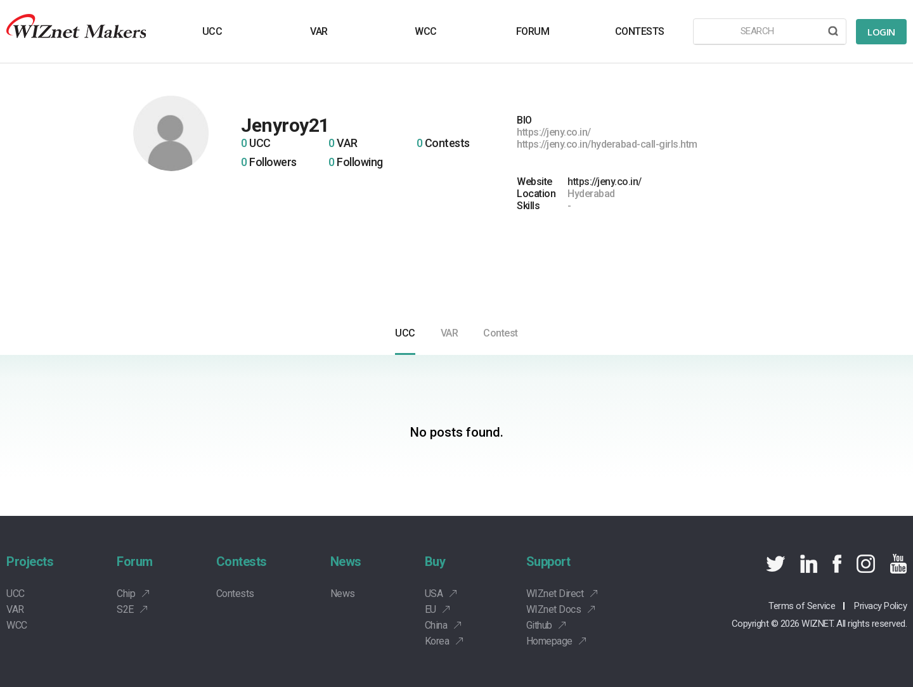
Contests (241, 561)
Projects (29, 561)
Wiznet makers (76, 31)
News (345, 561)
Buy (435, 561)
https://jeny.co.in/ (604, 182)
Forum (135, 561)
